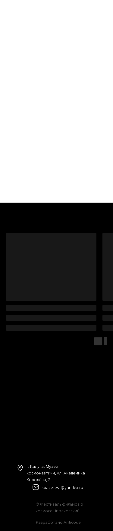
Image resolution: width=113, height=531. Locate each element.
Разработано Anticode (58, 522)
